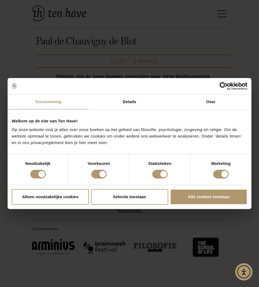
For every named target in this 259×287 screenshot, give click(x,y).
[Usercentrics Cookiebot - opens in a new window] (223, 86)
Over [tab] (211, 101)
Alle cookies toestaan (208, 196)
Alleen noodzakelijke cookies (50, 196)
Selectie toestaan (129, 196)
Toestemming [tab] (48, 101)
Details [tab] (129, 101)
